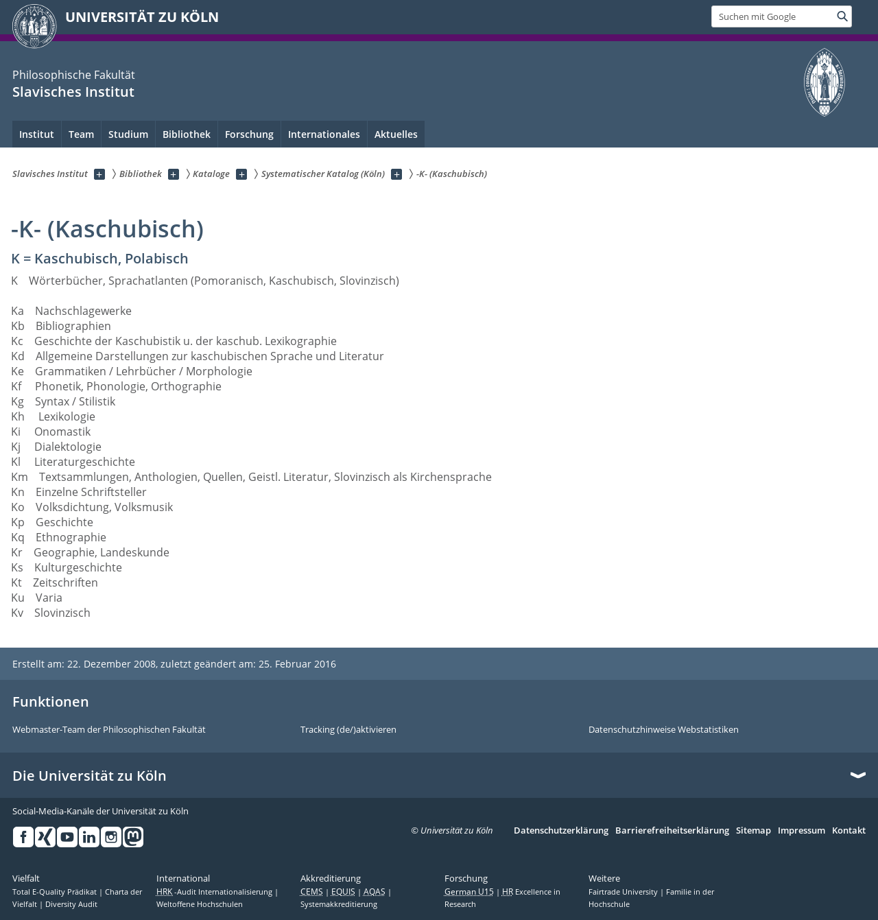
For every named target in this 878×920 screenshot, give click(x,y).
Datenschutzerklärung (561, 830)
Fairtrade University (624, 892)
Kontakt (849, 830)
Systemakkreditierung (338, 904)
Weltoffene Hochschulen (199, 904)
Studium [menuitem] (128, 134)
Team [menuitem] (81, 134)
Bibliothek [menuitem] (187, 134)
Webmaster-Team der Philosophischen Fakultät (109, 729)
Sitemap (753, 830)
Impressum (801, 830)
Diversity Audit (71, 904)
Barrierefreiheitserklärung (672, 830)
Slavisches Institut (73, 91)
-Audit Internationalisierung (215, 892)
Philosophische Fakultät (73, 74)
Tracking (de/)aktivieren (348, 729)
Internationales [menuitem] (324, 134)
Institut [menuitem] (36, 134)
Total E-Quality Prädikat (55, 892)
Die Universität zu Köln (89, 776)
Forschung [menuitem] (249, 134)
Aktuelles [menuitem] (396, 134)
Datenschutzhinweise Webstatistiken (664, 729)
